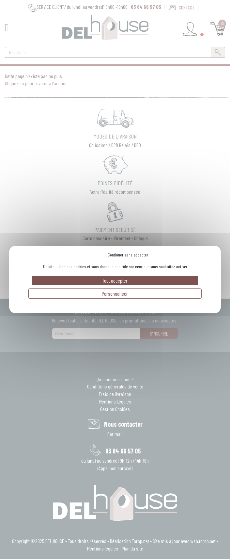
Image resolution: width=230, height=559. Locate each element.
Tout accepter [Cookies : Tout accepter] (115, 280)
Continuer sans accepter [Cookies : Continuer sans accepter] (128, 254)
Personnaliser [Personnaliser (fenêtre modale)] (115, 293)
